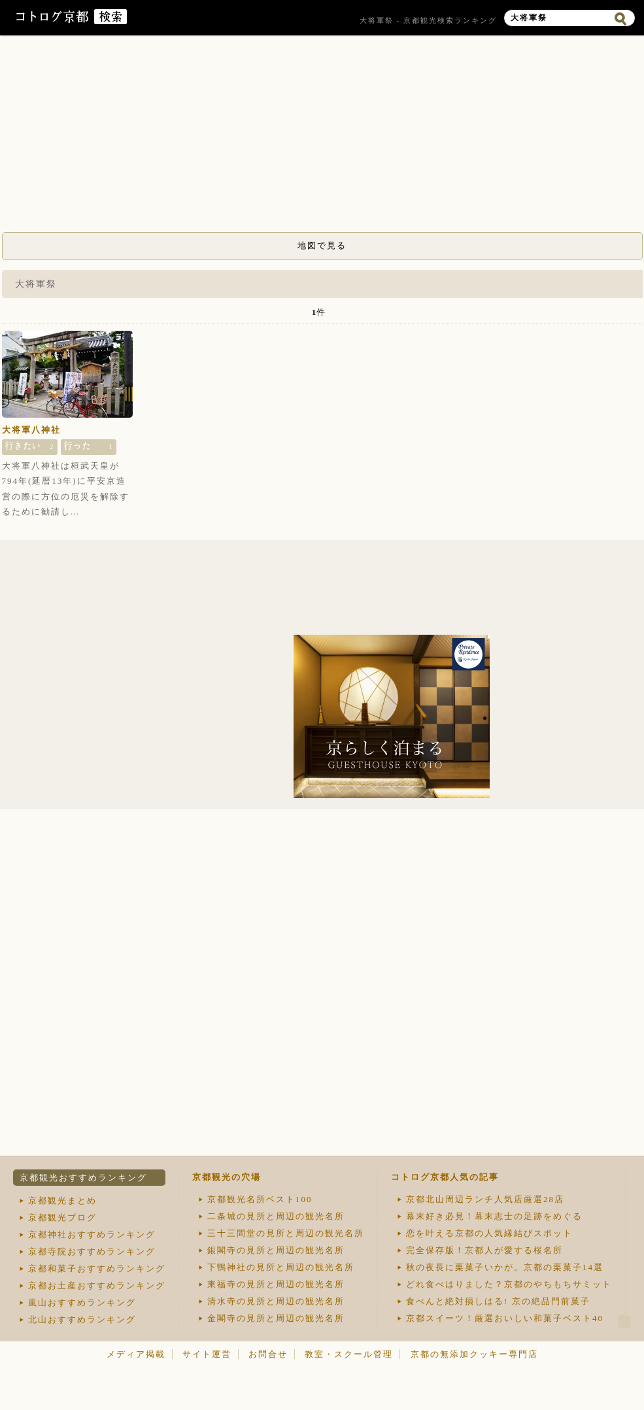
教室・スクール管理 (349, 1354)
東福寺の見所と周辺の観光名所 (276, 1284)
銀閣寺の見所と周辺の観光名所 (276, 1250)
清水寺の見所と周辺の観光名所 (276, 1301)
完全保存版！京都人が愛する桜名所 (484, 1250)
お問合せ (268, 1354)
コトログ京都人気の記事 (445, 1177)
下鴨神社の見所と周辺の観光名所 (280, 1267)
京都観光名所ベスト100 (260, 1199)
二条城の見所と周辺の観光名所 (276, 1216)
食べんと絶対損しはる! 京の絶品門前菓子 (498, 1301)
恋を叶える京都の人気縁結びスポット (489, 1233)
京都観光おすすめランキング (83, 1178)
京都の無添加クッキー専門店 (474, 1354)
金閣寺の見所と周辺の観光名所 (276, 1318)
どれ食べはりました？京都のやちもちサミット (509, 1284)
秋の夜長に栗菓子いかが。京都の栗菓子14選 (504, 1267)
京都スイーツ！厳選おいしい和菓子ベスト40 (504, 1318)
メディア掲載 (136, 1354)
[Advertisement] (322, 137)
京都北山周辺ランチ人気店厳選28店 (485, 1199)
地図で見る (322, 245)
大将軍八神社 (31, 430)
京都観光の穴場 (226, 1177)
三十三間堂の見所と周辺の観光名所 (285, 1233)
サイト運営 (206, 1354)
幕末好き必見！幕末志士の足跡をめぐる (494, 1216)
